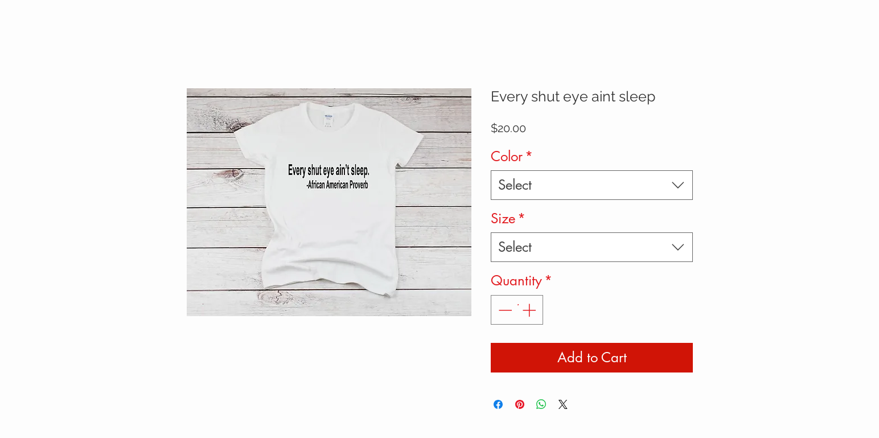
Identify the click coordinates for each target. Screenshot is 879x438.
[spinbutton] (517, 310)
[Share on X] (563, 404)
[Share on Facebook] (498, 404)
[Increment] (530, 310)
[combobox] (592, 185)
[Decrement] (503, 310)
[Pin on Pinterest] (520, 404)
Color (512, 156)
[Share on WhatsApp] (541, 404)
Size (508, 218)
